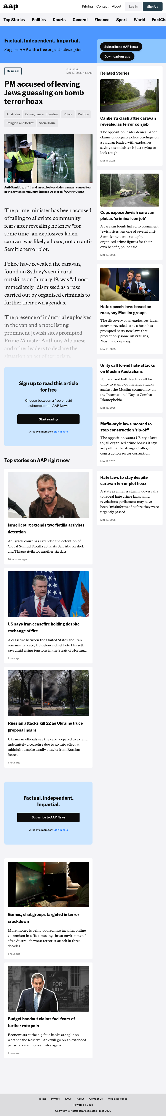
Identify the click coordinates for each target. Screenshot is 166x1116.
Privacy (55, 1098)
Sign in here (61, 431)
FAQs (68, 1098)
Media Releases (117, 1098)
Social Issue (47, 123)
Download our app (117, 56)
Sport (121, 19)
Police (68, 114)
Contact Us (96, 1098)
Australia (13, 114)
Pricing (87, 6)
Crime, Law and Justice (41, 114)
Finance (101, 19)
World (139, 19)
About (116, 6)
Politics (39, 19)
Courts (59, 19)
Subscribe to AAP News (121, 46)
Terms (42, 1098)
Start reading (48, 419)
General (80, 19)
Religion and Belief (20, 123)
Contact (102, 6)
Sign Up (152, 6)
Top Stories (14, 19)
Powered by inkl (83, 1104)
